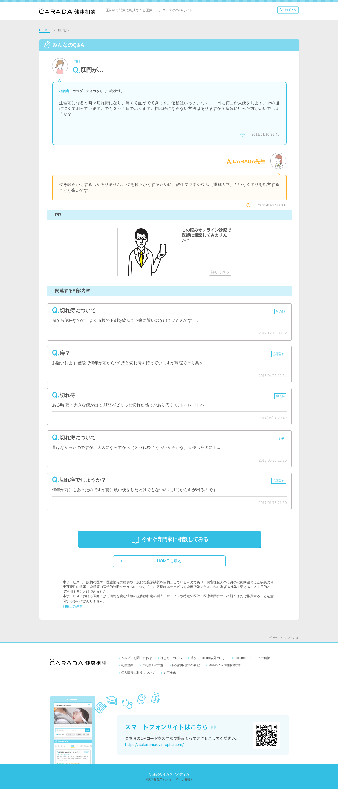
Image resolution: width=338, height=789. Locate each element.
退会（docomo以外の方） (208, 658)
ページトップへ (281, 638)
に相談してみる (175, 539)
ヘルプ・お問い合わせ (136, 658)
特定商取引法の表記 (186, 665)
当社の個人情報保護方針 (225, 665)
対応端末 (169, 672)
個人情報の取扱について (138, 672)
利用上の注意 (73, 606)
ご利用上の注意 (152, 665)
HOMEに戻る (169, 561)
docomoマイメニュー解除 (252, 658)
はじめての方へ (171, 658)
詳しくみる (220, 272)
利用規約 (127, 665)
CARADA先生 (249, 161)
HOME (44, 30)
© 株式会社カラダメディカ (169, 774)
